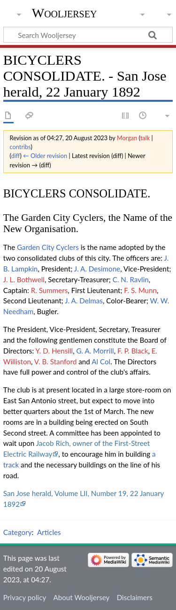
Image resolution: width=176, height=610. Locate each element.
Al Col (101, 361)
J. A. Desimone (97, 268)
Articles (49, 532)
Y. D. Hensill (54, 350)
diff (15, 155)
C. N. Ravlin (131, 279)
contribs (20, 147)
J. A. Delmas (84, 300)
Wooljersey (64, 13)
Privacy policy (24, 597)
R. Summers (49, 290)
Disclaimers (135, 597)
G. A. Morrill (95, 350)
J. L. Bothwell (24, 279)
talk (145, 138)
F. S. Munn (140, 290)
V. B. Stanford (55, 361)
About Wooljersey (81, 597)
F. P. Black (132, 350)
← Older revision (45, 155)
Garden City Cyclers (48, 247)
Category (17, 532)
